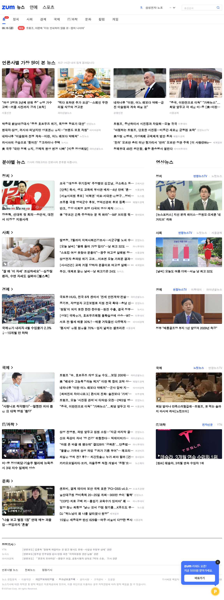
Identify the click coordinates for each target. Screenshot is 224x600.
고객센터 (98, 579)
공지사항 (84, 579)
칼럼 (102, 19)
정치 (16, 19)
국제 (57, 19)
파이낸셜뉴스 (65, 112)
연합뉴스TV (200, 176)
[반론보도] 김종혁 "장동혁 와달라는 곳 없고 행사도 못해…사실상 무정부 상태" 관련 (67, 549)
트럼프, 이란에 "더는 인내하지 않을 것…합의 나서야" (55, 28)
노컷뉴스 (217, 176)
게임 (115, 19)
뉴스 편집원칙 (9, 579)
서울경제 (174, 112)
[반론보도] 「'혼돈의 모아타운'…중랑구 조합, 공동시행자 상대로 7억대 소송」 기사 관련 (69, 558)
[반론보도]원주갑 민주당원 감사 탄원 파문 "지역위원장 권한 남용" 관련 (60, 554)
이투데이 (196, 289)
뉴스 (21, 7)
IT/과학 (72, 19)
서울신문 (6, 112)
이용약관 (26, 579)
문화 (88, 19)
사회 (29, 19)
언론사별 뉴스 (10, 570)
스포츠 (48, 7)
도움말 (111, 579)
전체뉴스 (30, 570)
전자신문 (207, 425)
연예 (34, 7)
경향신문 (118, 112)
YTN (219, 425)
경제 (43, 19)
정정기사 (7, 544)
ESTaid (7, 588)
